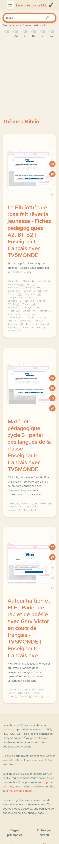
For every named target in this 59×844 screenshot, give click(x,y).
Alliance (29, 281)
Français (15, 507)
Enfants (14, 304)
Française (32, 307)
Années (44, 281)
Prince (12, 696)
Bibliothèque (16, 288)
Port (35, 693)
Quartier (26, 696)
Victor (39, 696)
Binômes (33, 288)
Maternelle (30, 510)
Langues (14, 510)
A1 (52, 195)
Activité (14, 281)
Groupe (29, 311)
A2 (52, 184)
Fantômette (15, 307)
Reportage (16, 324)
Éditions (42, 301)
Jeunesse (14, 314)
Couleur (31, 297)
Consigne (15, 297)
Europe (29, 304)
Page (40, 321)
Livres (42, 317)
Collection (40, 291)
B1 (52, 174)
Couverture (15, 301)
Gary (43, 690)
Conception (33, 294)
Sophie (13, 327)
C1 (52, 154)
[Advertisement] (29, 72)
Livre (29, 317)
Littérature (15, 317)
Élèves (45, 503)
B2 (52, 164)
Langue (30, 507)
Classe (14, 503)
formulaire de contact (19, 791)
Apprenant (16, 284)
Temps (28, 327)
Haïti (11, 693)
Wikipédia (14, 331)
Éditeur (30, 301)
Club (27, 291)
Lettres (24, 693)
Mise (12, 321)
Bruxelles (14, 291)
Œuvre (26, 321)
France (14, 311)
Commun (15, 294)
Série (45, 324)
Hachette (44, 311)
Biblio (30, 284)
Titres (41, 327)
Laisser (29, 314)
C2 (52, 144)
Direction (29, 503)
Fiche (31, 690)
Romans (32, 324)
